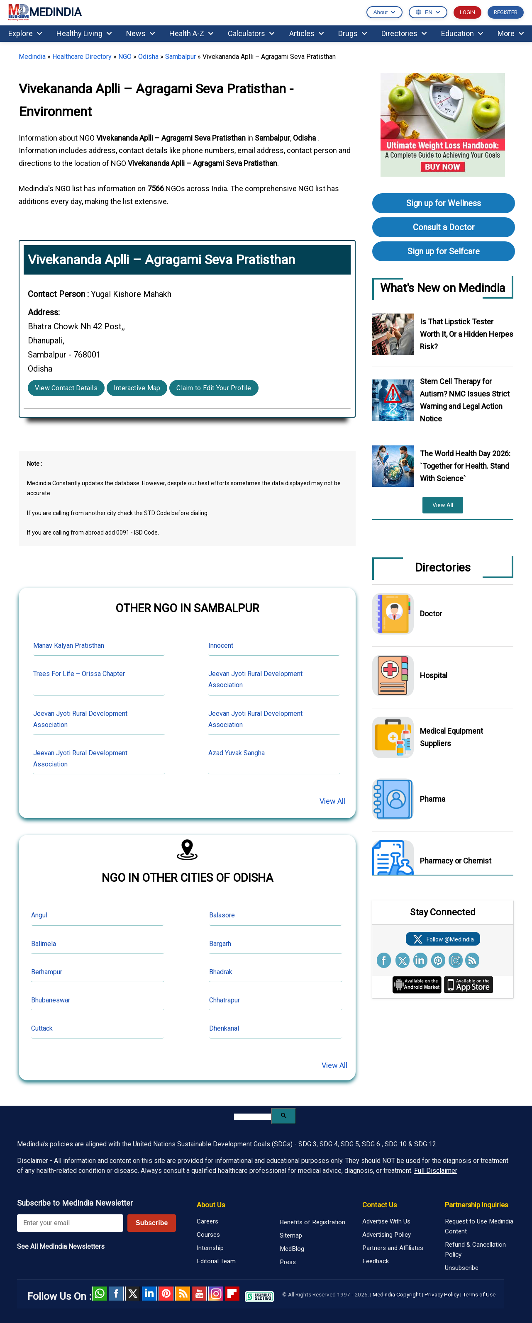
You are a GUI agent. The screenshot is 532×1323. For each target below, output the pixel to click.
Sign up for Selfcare (444, 251)
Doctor (431, 613)
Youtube (199, 1293)
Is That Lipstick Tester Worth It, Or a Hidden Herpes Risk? (466, 334)
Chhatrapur (224, 1000)
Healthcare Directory (82, 57)
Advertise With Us (386, 1221)
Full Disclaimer (435, 1171)
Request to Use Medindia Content (479, 1226)
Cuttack (42, 1028)
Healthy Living (84, 33)
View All (332, 801)
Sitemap (291, 1235)
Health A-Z (191, 33)
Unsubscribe (461, 1268)
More (511, 33)
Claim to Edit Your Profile (213, 388)
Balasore (222, 915)
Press (288, 1262)
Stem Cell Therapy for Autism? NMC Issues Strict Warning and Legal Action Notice (465, 400)
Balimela (43, 944)
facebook (116, 1293)
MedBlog (292, 1248)
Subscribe (152, 1222)
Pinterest (166, 1293)
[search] (252, 1117)
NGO (125, 57)
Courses (208, 1234)
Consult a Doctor (444, 227)
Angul (39, 915)
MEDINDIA (44, 12)
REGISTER (505, 12)
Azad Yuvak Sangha (236, 753)
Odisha (148, 57)
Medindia (32, 57)
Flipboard (232, 1293)
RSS (182, 1293)
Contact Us (379, 1205)
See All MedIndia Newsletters (61, 1246)
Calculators (251, 33)
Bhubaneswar (50, 1000)
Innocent (220, 645)
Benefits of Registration (312, 1222)
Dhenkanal (224, 1028)
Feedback (375, 1261)
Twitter (132, 1293)
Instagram (215, 1293)
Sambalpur (180, 57)
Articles (306, 33)
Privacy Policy (442, 1294)
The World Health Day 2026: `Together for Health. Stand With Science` (465, 466)
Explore (25, 33)
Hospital (433, 675)
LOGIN (467, 12)
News (140, 33)
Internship (210, 1248)
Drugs (352, 33)
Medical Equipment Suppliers (451, 737)
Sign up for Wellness (443, 203)
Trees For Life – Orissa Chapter (79, 674)
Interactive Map (137, 388)
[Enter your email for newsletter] (70, 1223)
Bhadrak (220, 972)
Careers (207, 1221)
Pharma (432, 799)
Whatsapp (99, 1293)
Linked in (149, 1293)
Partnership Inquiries (476, 1205)
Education (462, 33)
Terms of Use (479, 1294)
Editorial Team (216, 1261)
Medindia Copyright (397, 1294)
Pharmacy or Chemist (455, 860)
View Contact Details (66, 388)
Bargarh (220, 944)
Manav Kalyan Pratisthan (68, 645)
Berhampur (46, 972)
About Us (211, 1205)
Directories (404, 33)
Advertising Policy (386, 1234)
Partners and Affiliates (392, 1248)
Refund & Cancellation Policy (475, 1249)
